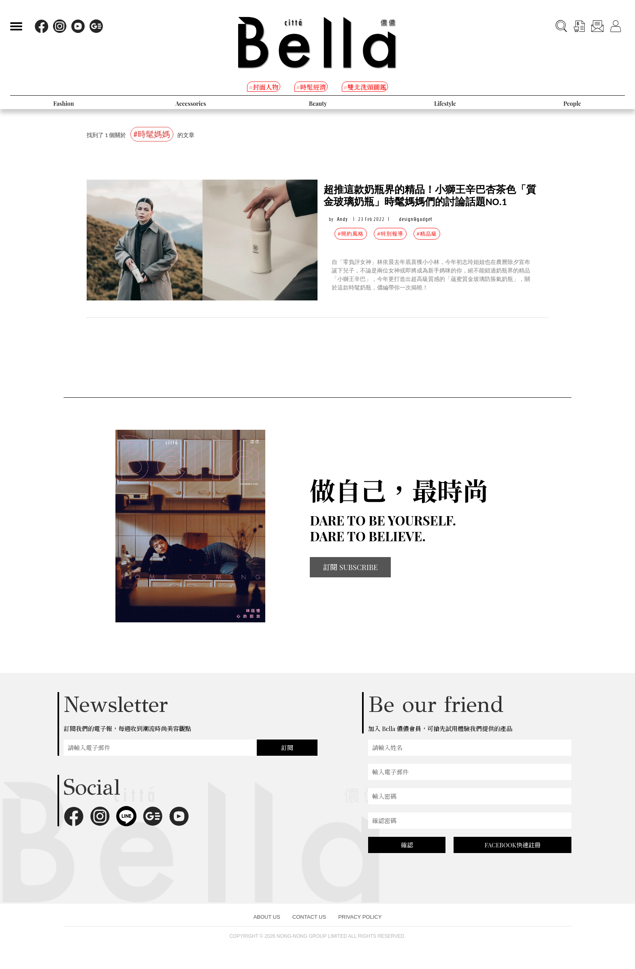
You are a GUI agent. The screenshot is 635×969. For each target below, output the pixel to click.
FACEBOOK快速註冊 (513, 845)
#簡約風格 (351, 234)
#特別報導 (390, 234)
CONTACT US (309, 917)
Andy (342, 219)
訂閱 (287, 748)
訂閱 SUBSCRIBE (350, 567)
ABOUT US (267, 917)
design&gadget (415, 219)
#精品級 (427, 234)
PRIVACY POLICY (359, 917)
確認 (407, 845)
